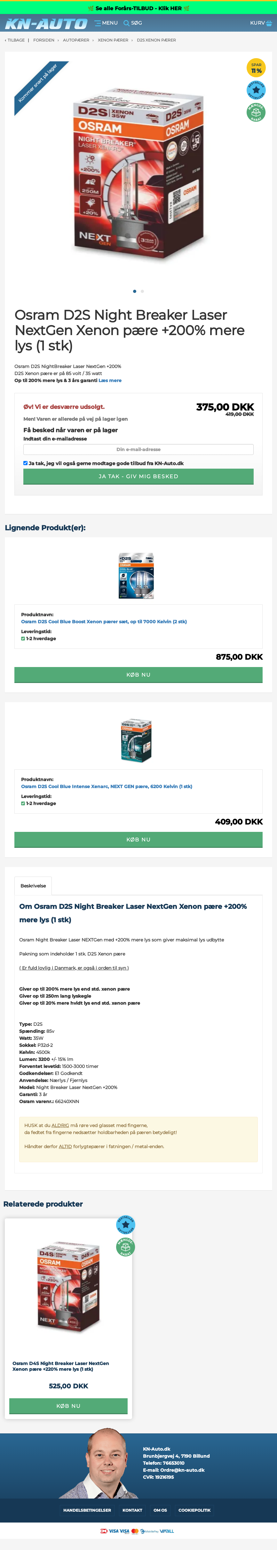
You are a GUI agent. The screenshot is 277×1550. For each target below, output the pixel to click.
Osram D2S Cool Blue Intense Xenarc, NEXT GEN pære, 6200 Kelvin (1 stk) (106, 786)
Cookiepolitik (194, 1510)
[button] (134, 291)
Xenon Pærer (113, 40)
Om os (160, 1510)
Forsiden (43, 40)
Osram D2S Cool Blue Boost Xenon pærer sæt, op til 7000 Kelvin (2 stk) (104, 622)
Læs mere (110, 380)
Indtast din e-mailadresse (55, 439)
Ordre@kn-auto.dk (182, 1470)
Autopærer (76, 40)
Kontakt (132, 1510)
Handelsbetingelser (87, 1510)
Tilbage (16, 40)
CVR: (158, 1477)
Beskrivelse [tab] (33, 886)
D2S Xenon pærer (156, 40)
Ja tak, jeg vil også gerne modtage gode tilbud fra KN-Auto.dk (103, 463)
